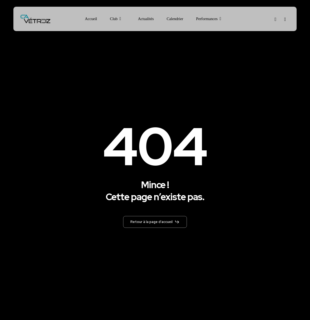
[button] (155, 222)
